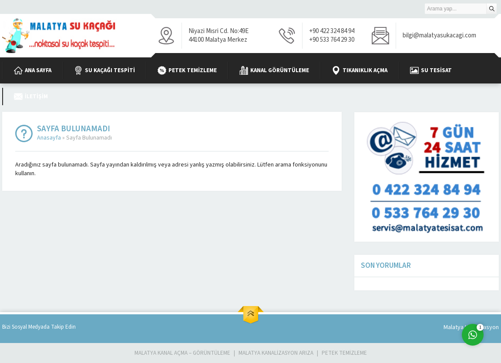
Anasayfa (49, 137)
